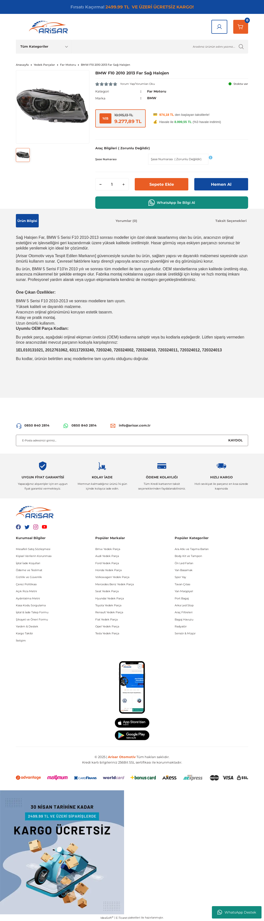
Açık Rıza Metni (26, 591)
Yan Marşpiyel (184, 591)
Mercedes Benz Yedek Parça (114, 584)
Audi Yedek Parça (107, 555)
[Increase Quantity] (124, 184)
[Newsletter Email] (132, 440)
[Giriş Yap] (219, 27)
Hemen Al (221, 184)
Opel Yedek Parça (107, 626)
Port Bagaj (182, 598)
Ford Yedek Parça (107, 563)
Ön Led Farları (184, 563)
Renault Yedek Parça (109, 612)
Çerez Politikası (26, 584)
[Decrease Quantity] (100, 184)
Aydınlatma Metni (28, 598)
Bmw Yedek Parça (107, 549)
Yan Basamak (184, 570)
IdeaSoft (106, 917)
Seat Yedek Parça (107, 591)
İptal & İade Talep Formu (32, 612)
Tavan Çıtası (182, 584)
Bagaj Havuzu (184, 619)
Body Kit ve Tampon (188, 555)
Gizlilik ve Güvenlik (29, 577)
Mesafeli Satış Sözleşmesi (33, 549)
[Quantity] (112, 184)
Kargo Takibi (24, 633)
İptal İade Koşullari (28, 563)
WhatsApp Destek (236, 912)
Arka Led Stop (184, 605)
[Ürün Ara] (160, 47)
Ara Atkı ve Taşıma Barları (192, 549)
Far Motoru (156, 91)
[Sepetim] (240, 27)
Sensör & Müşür (185, 633)
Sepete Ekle (161, 184)
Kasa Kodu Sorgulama (31, 605)
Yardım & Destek (27, 626)
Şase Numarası (106, 159)
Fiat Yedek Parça (106, 619)
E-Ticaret (122, 917)
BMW (151, 98)
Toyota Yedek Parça (108, 605)
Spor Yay (180, 577)
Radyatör (181, 626)
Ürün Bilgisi (27, 220)
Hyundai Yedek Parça (109, 598)
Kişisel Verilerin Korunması (34, 555)
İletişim (21, 640)
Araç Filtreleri (184, 612)
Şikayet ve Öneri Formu (32, 619)
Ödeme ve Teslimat (29, 570)
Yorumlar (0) (126, 220)
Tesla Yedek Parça (107, 633)
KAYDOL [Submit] (235, 440)
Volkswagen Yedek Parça (112, 577)
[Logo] (49, 26)
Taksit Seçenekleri (231, 220)
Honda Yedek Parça (108, 570)
